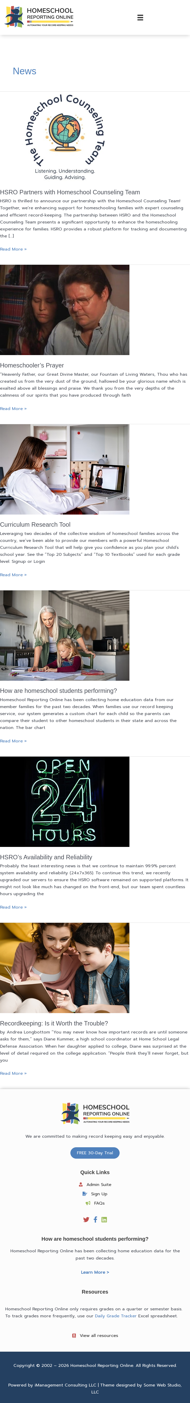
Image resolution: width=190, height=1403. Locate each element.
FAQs (99, 1203)
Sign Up (99, 1194)
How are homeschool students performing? (58, 690)
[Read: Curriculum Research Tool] (64, 469)
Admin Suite (98, 1184)
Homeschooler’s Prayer (32, 365)
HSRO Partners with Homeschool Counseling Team (70, 192)
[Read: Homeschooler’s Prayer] (64, 310)
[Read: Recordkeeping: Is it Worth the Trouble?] (64, 968)
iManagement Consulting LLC (65, 1385)
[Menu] (140, 17)
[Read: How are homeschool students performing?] (64, 635)
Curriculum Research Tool (35, 524)
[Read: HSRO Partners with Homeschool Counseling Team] (64, 136)
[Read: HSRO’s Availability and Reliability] (64, 801)
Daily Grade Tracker (116, 1316)
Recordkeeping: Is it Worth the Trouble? (54, 1023)
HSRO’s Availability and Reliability (46, 857)
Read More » (13, 249)
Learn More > (95, 1272)
